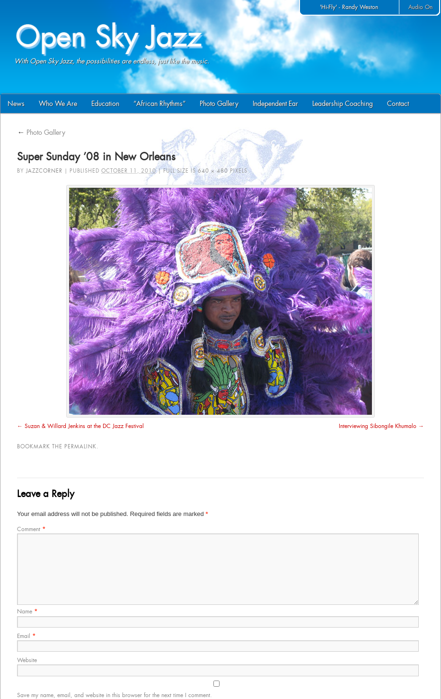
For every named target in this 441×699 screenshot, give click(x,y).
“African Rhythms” (159, 103)
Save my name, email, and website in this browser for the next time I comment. (114, 695)
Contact (398, 103)
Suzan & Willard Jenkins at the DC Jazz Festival (84, 426)
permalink (80, 446)
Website (27, 660)
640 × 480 (213, 170)
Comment (31, 529)
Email (26, 636)
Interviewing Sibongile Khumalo (377, 426)
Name (27, 611)
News (16, 103)
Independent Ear (275, 103)
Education (105, 103)
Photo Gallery (219, 103)
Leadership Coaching (342, 103)
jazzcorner (44, 170)
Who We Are (58, 103)
